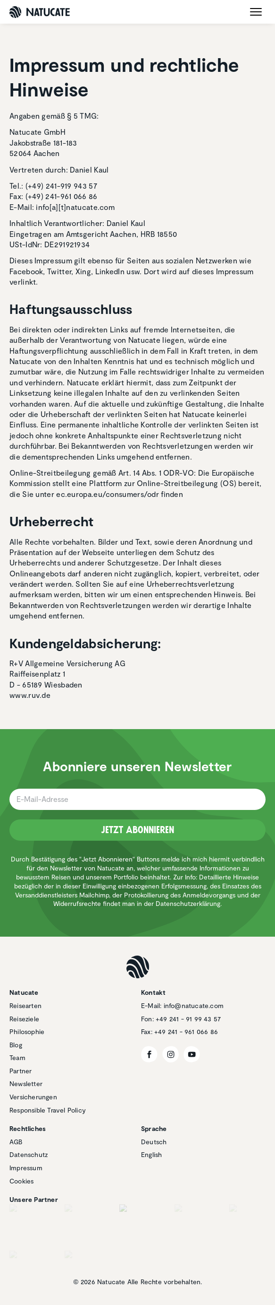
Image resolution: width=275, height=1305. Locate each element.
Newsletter (25, 1083)
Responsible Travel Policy (47, 1110)
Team (17, 1057)
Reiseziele (24, 1019)
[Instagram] (170, 1054)
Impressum (25, 1168)
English (151, 1154)
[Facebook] (149, 1054)
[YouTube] (191, 1054)
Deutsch (154, 1142)
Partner (20, 1071)
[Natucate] (39, 12)
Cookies (21, 1181)
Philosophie (26, 1031)
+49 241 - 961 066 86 (186, 1031)
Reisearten (25, 1005)
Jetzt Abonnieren (137, 829)
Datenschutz (28, 1154)
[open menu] (256, 11)
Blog (15, 1045)
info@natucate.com (194, 1005)
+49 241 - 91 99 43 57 (188, 1019)
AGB (16, 1142)
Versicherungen (33, 1097)
